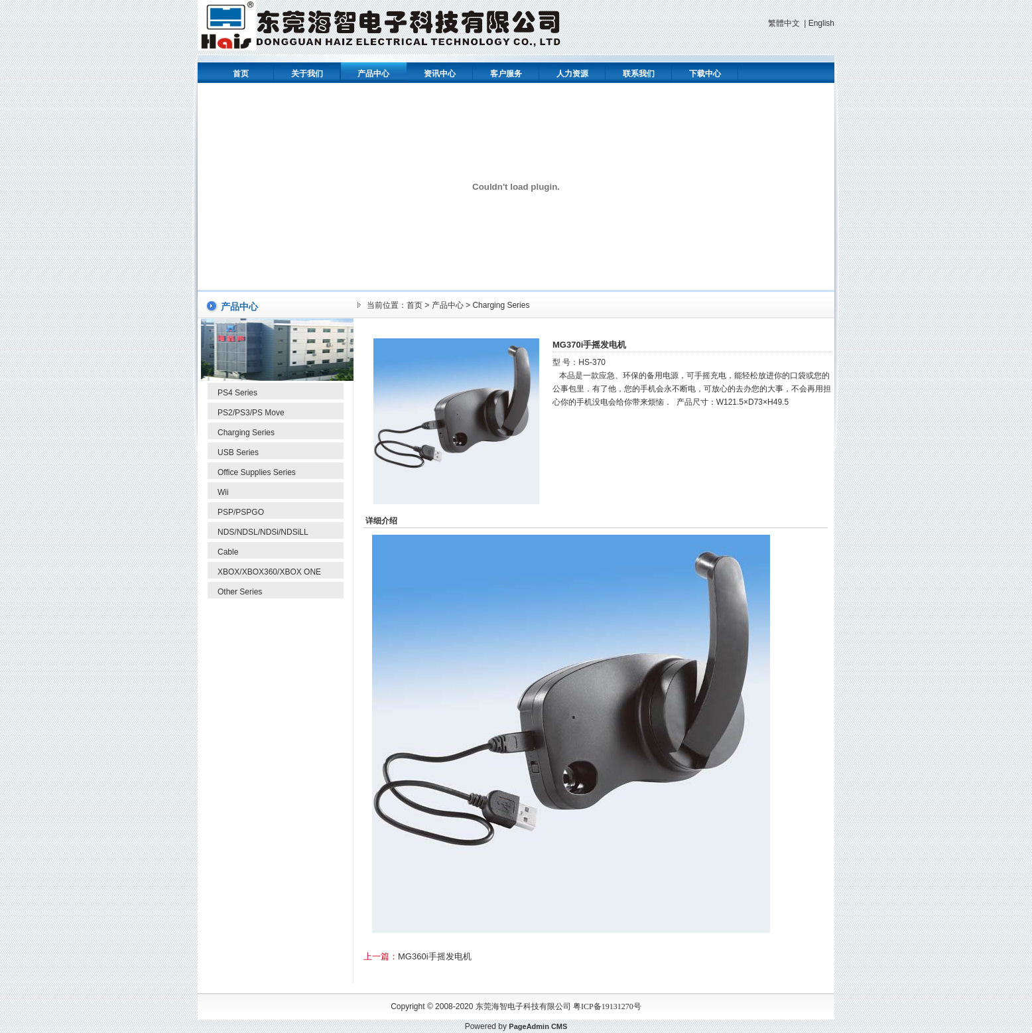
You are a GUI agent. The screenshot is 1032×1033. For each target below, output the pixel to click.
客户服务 (506, 73)
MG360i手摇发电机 (435, 956)
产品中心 (373, 73)
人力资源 (572, 73)
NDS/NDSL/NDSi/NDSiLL (263, 532)
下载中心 (705, 73)
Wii (223, 492)
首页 (241, 73)
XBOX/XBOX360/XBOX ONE (269, 572)
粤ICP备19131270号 (607, 1006)
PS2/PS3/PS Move (251, 412)
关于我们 (307, 73)
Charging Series (246, 432)
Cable (228, 552)
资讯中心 (440, 73)
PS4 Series (237, 392)
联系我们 (639, 73)
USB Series (238, 452)
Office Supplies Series (257, 472)
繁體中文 (784, 23)
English (821, 23)
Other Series (240, 591)
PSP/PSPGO (241, 512)
